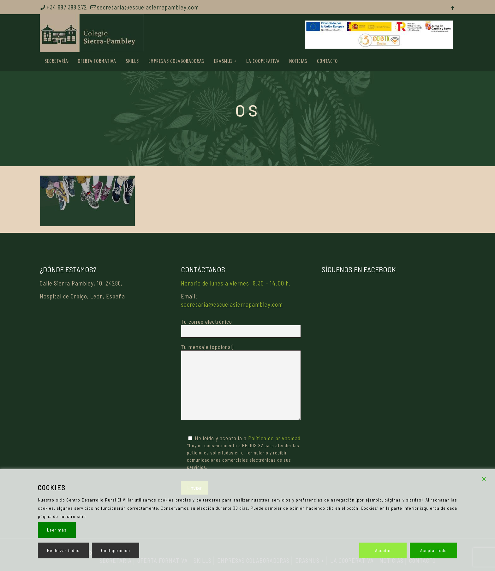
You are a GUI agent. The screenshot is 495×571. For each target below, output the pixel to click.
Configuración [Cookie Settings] (115, 550)
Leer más (57, 529)
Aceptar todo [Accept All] (433, 550)
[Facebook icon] (452, 7)
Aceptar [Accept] (383, 550)
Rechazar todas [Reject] (63, 550)
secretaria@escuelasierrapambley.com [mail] (148, 7)
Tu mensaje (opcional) (241, 381)
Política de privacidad (274, 438)
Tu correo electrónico (241, 328)
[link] (68, 61)
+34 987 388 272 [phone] (66, 7)
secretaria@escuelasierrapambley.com (232, 304)
